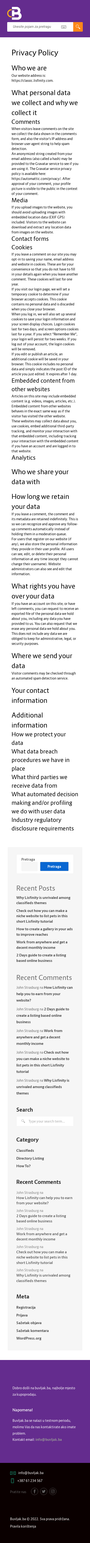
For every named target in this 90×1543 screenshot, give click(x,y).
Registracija (26, 1307)
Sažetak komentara (32, 1330)
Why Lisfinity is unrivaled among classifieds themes (43, 900)
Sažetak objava (29, 1323)
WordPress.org (28, 1338)
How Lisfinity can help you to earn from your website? (44, 993)
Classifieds (25, 1150)
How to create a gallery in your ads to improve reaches (44, 931)
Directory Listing (30, 1158)
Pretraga (28, 859)
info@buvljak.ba (30, 1473)
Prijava (22, 1315)
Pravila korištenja (23, 1526)
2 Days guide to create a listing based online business (41, 958)
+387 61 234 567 (29, 1481)
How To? (23, 1166)
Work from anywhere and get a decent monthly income (41, 945)
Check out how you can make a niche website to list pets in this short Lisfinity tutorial (42, 915)
